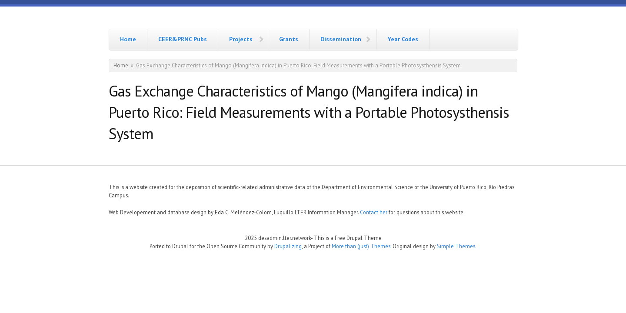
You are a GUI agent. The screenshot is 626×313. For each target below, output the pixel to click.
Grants (288, 39)
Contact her (373, 212)
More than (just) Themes (361, 246)
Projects (241, 39)
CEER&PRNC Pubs (182, 39)
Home (128, 39)
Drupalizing (288, 246)
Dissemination (340, 39)
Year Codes (403, 39)
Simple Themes (456, 246)
